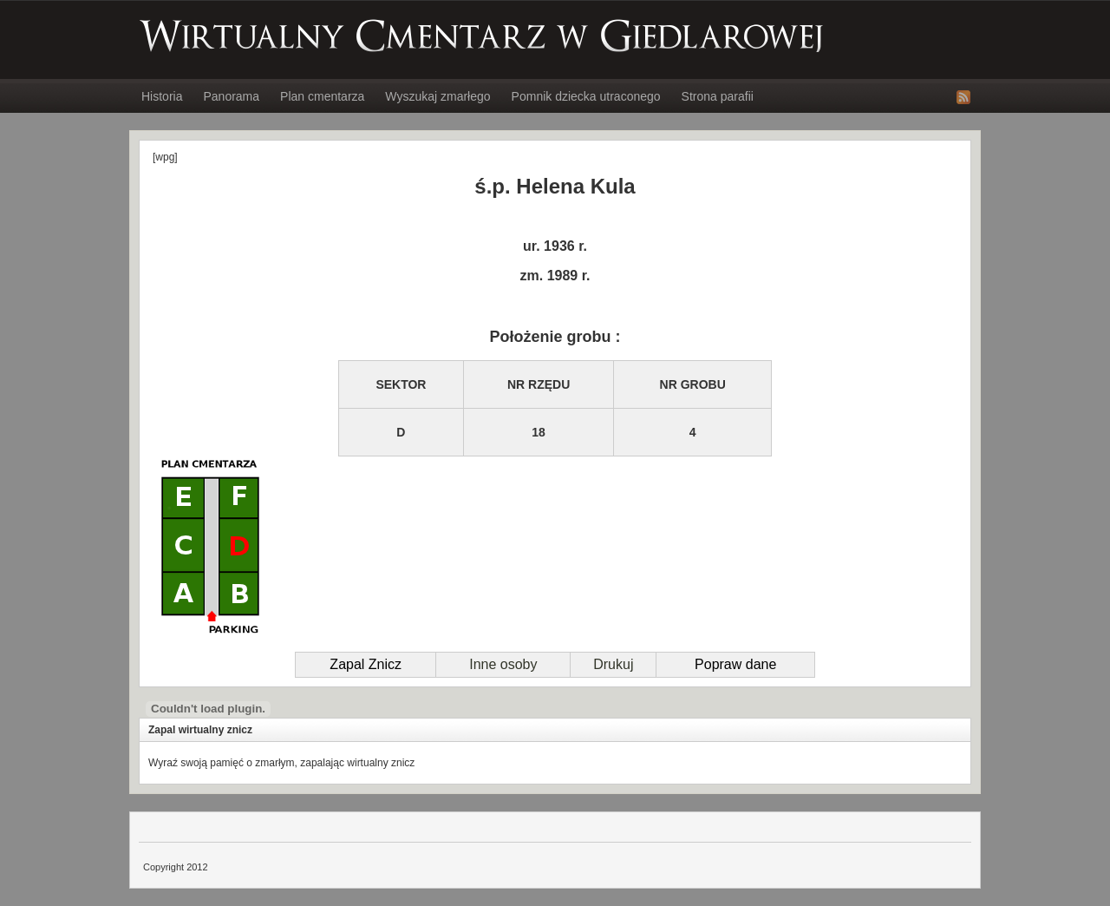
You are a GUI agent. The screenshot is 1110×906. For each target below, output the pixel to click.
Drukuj (613, 664)
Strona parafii (718, 96)
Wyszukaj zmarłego (437, 96)
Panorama (231, 96)
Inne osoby (503, 664)
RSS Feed (963, 97)
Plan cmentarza (322, 96)
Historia (161, 96)
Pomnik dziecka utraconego (586, 96)
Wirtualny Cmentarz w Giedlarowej (482, 35)
